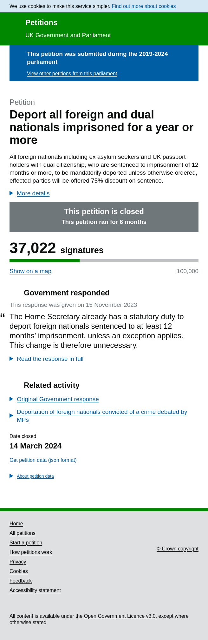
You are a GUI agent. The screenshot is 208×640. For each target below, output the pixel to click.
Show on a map (30, 271)
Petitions (41, 22)
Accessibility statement (35, 590)
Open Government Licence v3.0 (120, 616)
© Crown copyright (177, 548)
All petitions (23, 533)
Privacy (18, 561)
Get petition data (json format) (43, 460)
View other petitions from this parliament (72, 73)
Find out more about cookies (144, 6)
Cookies (19, 571)
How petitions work (31, 552)
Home (16, 523)
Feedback (21, 580)
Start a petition (26, 542)
